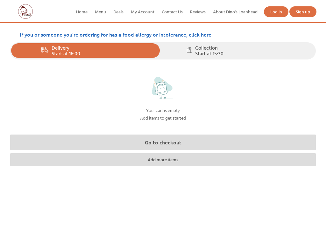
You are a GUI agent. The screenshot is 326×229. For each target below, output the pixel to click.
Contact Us (172, 11)
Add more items (163, 159)
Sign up (303, 11)
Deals (118, 11)
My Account (142, 11)
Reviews (198, 11)
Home (82, 11)
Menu (100, 11)
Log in (276, 11)
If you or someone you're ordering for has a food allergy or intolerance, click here (115, 34)
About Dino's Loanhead (235, 11)
